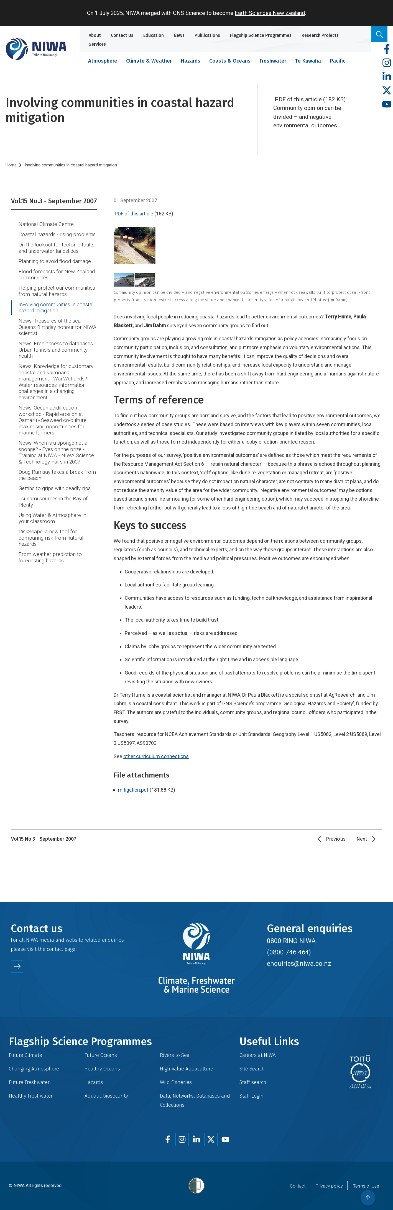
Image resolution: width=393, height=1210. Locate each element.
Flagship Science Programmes (261, 35)
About (95, 35)
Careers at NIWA (257, 1055)
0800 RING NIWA (291, 941)
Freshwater (272, 61)
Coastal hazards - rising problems (57, 234)
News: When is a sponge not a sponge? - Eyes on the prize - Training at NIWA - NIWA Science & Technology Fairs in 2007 (56, 452)
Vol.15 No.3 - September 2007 (54, 201)
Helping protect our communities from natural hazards (57, 291)
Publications (207, 35)
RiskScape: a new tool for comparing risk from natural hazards (51, 538)
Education (153, 35)
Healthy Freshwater (31, 1096)
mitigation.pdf (133, 790)
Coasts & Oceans (230, 61)
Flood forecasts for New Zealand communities (57, 275)
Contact (297, 1186)
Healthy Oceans (102, 1068)
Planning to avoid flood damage (55, 261)
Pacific (337, 61)
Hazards (190, 61)
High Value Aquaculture (186, 1068)
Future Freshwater (29, 1082)
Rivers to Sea (175, 1055)
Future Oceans (101, 1055)
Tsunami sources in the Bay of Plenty (53, 502)
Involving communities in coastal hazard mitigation (56, 308)
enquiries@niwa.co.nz (299, 963)
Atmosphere (102, 61)
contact (55, 949)
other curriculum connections (156, 756)
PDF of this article (134, 214)
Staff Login (251, 1096)
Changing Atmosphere (34, 1068)
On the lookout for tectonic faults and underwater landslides (57, 248)
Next (361, 839)
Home (11, 165)
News (179, 35)
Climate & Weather (149, 61)
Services (97, 44)
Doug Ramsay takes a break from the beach (57, 475)
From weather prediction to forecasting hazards (50, 557)
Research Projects (320, 35)
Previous (336, 839)
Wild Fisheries (176, 1082)
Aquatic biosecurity (106, 1096)
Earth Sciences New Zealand (270, 13)
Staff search (252, 1082)
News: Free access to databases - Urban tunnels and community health (57, 350)
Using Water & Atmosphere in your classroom (52, 518)
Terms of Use (366, 1186)
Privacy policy (329, 1186)
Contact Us (122, 35)
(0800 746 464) (289, 952)
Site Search (252, 1068)
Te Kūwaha (308, 61)
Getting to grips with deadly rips (55, 488)
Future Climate (25, 1055)
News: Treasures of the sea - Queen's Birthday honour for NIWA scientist (57, 327)
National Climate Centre (46, 224)
